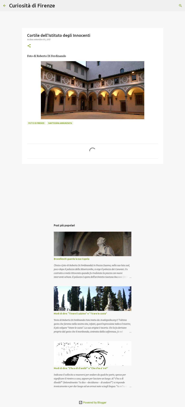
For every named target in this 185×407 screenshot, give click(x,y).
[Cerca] (60, 6)
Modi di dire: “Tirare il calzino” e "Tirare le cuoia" (80, 313)
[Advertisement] (92, 191)
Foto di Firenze (36, 123)
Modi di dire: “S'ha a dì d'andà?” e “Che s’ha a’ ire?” (81, 368)
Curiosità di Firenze (32, 5)
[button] (29, 46)
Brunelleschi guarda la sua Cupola (71, 259)
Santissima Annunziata (60, 123)
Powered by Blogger (92, 402)
